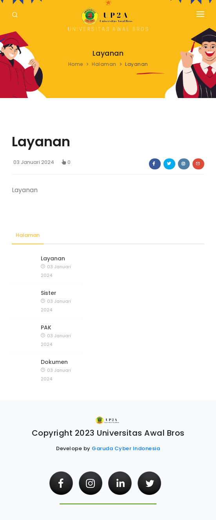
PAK (46, 327)
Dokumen (54, 362)
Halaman (104, 64)
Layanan (53, 258)
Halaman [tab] (28, 235)
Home (75, 64)
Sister (48, 293)
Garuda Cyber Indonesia (126, 448)
